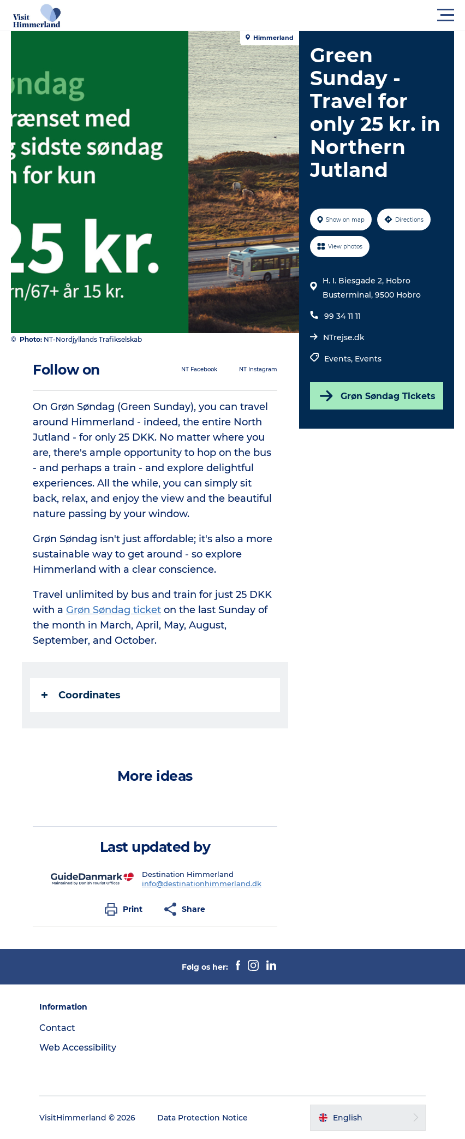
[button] (281, 15)
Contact (57, 1028)
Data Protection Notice (202, 1118)
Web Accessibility (77, 1047)
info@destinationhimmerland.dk (201, 883)
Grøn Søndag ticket (113, 610)
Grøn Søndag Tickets (377, 395)
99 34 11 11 (342, 316)
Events (368, 359)
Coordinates (81, 695)
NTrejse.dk (344, 337)
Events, (339, 359)
